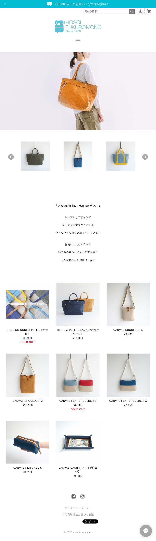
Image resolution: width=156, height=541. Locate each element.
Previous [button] (11, 157)
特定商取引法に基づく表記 (78, 514)
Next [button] (145, 157)
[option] (35, 156)
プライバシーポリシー (78, 508)
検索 (132, 11)
